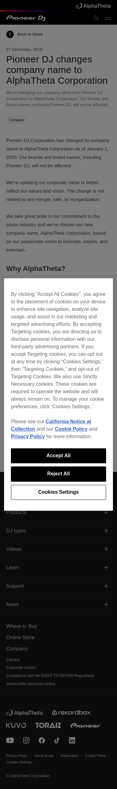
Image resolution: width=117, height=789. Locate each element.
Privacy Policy (28, 436)
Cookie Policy (71, 429)
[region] (58, 394)
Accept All (58, 455)
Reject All (58, 474)
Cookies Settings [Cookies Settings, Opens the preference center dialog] (58, 492)
